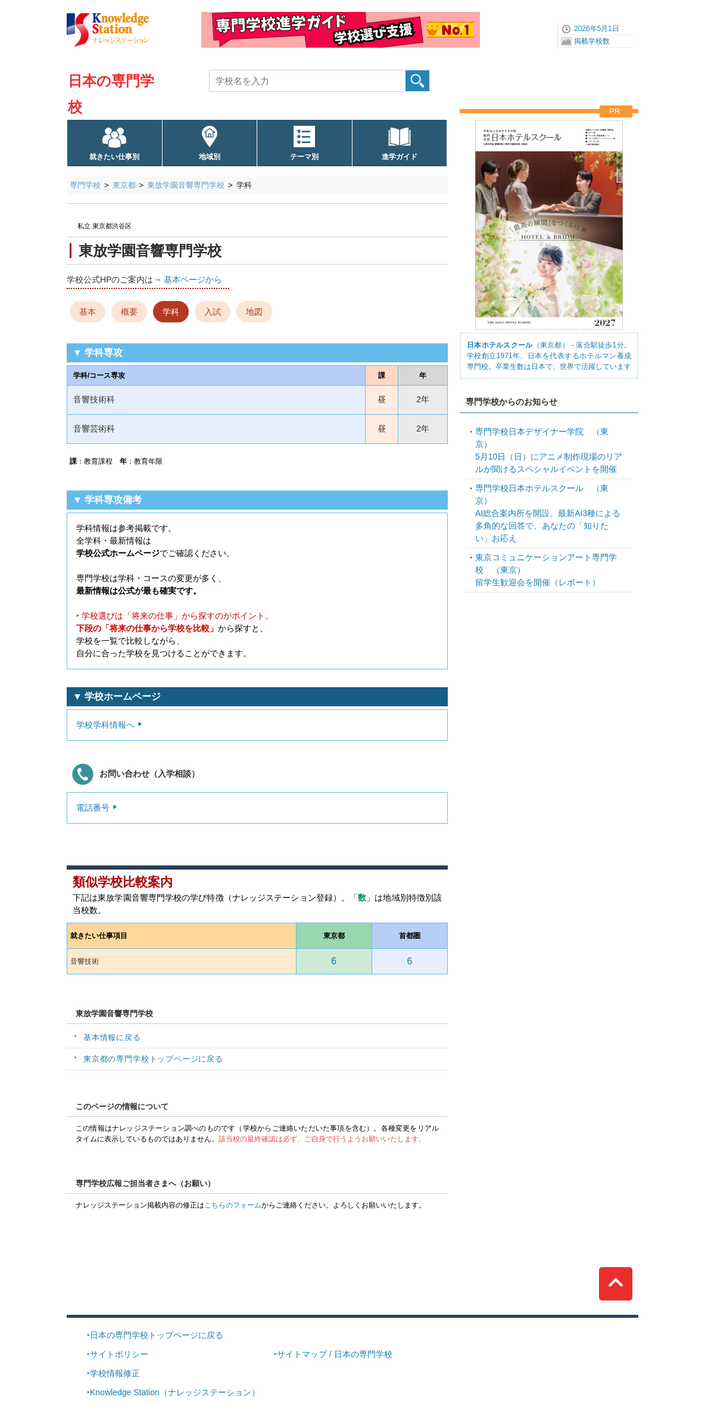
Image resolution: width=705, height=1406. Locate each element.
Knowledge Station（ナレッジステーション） (175, 1392)
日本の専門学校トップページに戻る (156, 1335)
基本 (87, 311)
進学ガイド (399, 157)
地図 (254, 311)
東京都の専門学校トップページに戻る (153, 1058)
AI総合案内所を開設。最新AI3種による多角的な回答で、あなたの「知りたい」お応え (547, 513)
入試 (212, 311)
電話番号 (93, 807)
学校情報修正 (115, 1373)
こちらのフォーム (232, 1205)
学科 (171, 311)
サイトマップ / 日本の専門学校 (334, 1354)
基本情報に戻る (112, 1037)
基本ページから (193, 279)
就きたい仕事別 (114, 157)
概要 (129, 311)
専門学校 (85, 185)
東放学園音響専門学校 (185, 185)
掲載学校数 (592, 41)
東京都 (124, 185)
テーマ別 (304, 157)
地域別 (209, 157)
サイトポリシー (119, 1354)
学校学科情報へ (105, 725)
